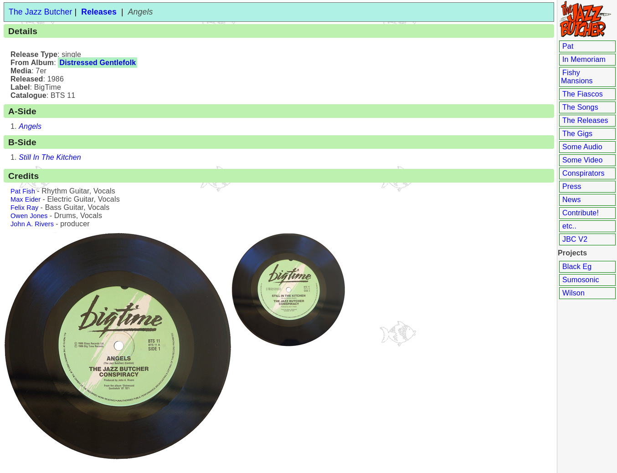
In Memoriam (584, 59)
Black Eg (576, 266)
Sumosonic (580, 280)
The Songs (580, 107)
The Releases (585, 120)
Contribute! (580, 213)
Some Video (582, 160)
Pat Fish (22, 191)
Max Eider (25, 199)
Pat (568, 46)
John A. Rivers (32, 224)
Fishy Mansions (577, 77)
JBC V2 (574, 239)
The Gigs (577, 133)
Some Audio (582, 147)
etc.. (569, 226)
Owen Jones (29, 215)
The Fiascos (582, 94)
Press (571, 186)
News (571, 199)
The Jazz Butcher (40, 11)
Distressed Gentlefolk (97, 62)
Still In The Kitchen (50, 157)
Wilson (573, 293)
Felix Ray (24, 207)
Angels (30, 126)
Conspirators (583, 173)
